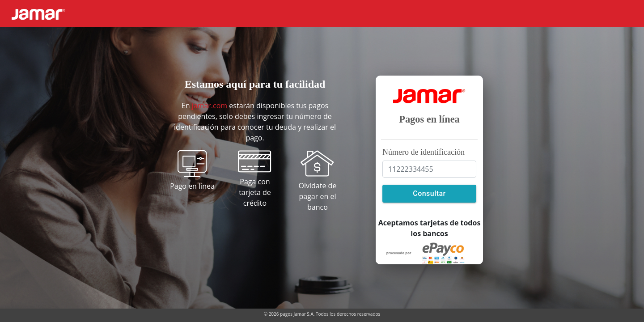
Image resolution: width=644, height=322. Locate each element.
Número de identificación (423, 152)
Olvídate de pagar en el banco (318, 196)
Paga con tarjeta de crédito (255, 192)
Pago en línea (192, 186)
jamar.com (209, 105)
